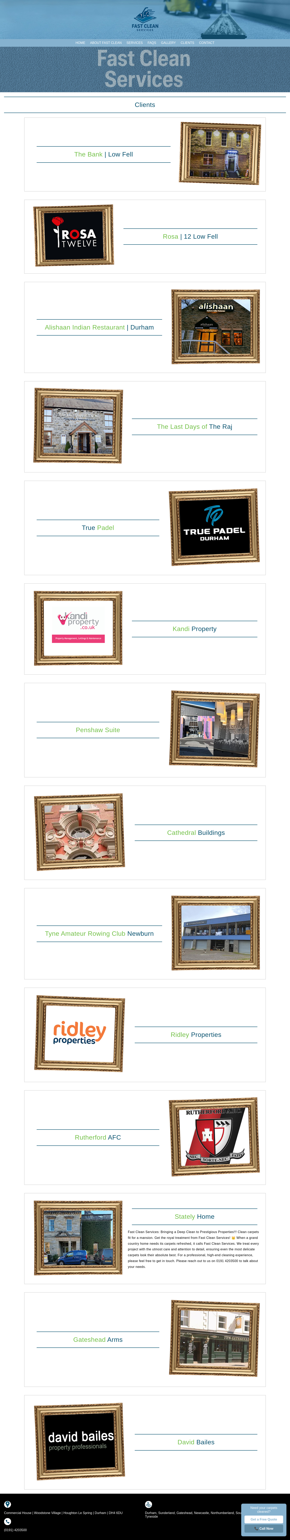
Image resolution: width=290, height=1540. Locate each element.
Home (80, 43)
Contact (206, 43)
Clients (187, 43)
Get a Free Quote (264, 1519)
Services (134, 43)
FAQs (152, 43)
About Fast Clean (106, 43)
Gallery (168, 43)
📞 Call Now (263, 1529)
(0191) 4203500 (15, 1530)
